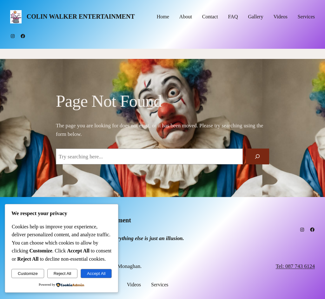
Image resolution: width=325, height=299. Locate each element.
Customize (28, 273)
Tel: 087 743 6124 (295, 266)
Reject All (62, 273)
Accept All (96, 273)
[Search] (257, 157)
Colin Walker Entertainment (81, 16)
